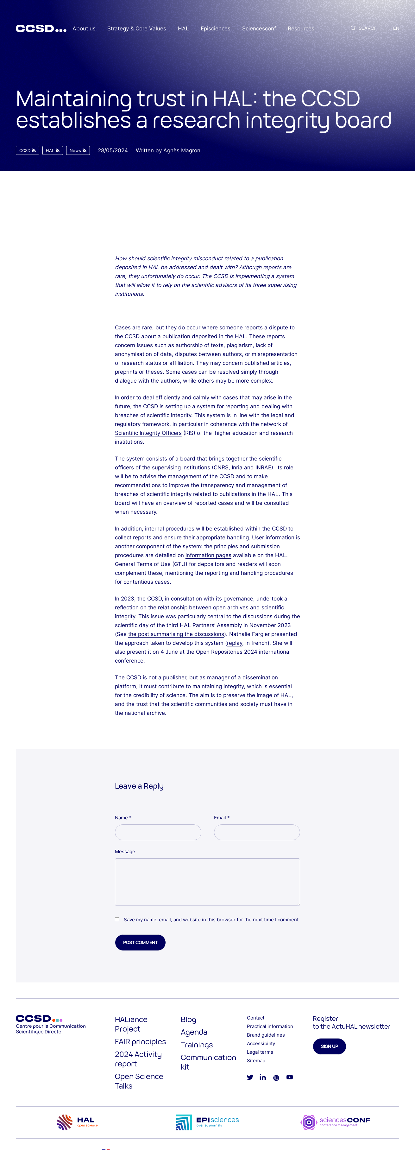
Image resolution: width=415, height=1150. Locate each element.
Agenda (194, 1031)
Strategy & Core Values (136, 28)
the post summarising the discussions (176, 634)
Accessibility (261, 1043)
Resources (301, 28)
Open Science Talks (139, 1081)
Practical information (270, 1026)
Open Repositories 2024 (226, 652)
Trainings (197, 1044)
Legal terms (260, 1052)
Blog (188, 1019)
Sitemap (256, 1061)
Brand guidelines (266, 1035)
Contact (255, 1018)
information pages (208, 555)
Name (123, 818)
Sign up (329, 1046)
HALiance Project (131, 1024)
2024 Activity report (138, 1059)
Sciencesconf (259, 28)
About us (84, 28)
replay (234, 643)
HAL (183, 28)
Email (222, 818)
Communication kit (208, 1062)
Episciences (215, 28)
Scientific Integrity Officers (148, 433)
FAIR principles (140, 1041)
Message (125, 851)
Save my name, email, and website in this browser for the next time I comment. (212, 920)
